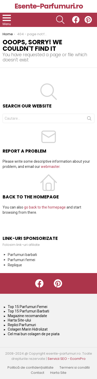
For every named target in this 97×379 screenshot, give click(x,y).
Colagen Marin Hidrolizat (28, 329)
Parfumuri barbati (22, 255)
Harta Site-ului (19, 320)
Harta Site (58, 373)
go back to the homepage (45, 207)
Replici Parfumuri (22, 325)
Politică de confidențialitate (31, 368)
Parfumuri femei (21, 260)
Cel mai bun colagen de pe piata (33, 334)
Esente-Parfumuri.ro (48, 6)
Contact (37, 373)
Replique (15, 265)
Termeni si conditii (74, 368)
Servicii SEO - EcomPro (67, 358)
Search (89, 119)
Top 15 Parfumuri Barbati (28, 311)
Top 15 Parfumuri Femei (27, 307)
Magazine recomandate (27, 316)
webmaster (50, 167)
